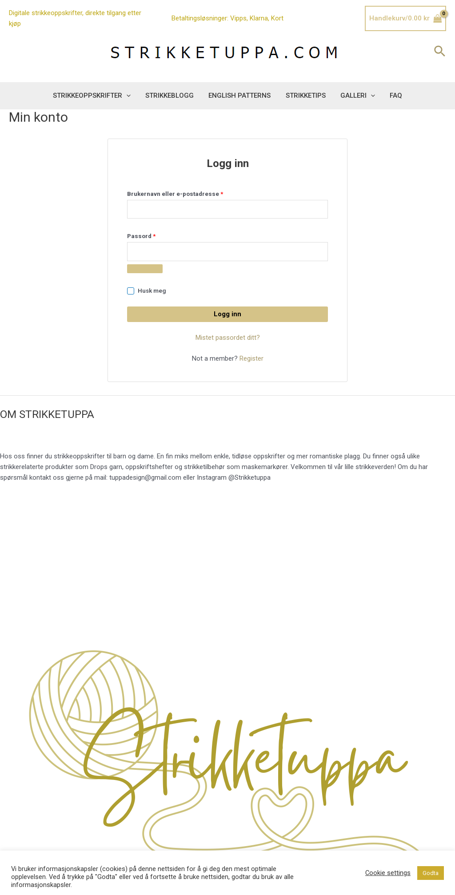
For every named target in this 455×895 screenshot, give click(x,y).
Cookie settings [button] (388, 873)
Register (251, 358)
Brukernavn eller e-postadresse (186, 192)
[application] (130, 95)
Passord (153, 234)
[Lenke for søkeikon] (440, 52)
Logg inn (227, 314)
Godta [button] (431, 873)
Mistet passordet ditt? (228, 338)
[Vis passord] (145, 268)
